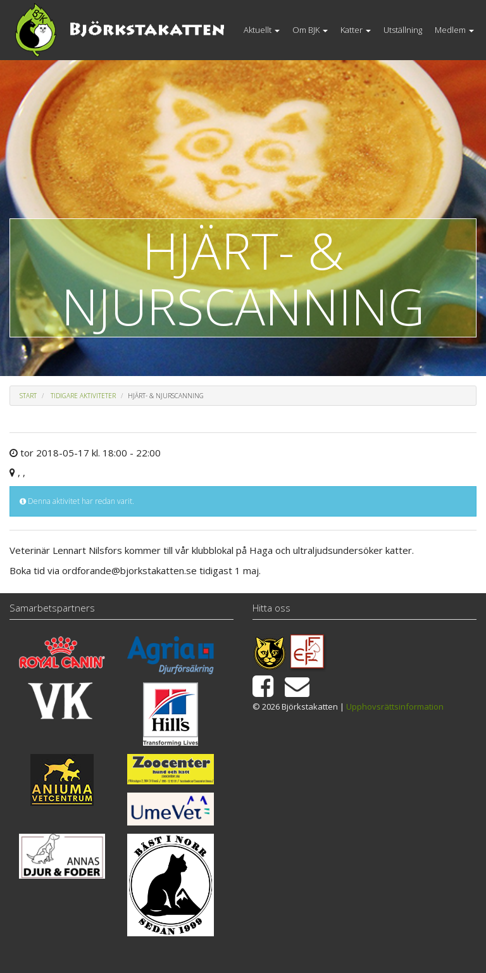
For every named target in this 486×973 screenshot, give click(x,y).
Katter (355, 29)
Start (28, 395)
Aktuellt (262, 29)
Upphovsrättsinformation (395, 706)
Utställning (402, 29)
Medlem (454, 29)
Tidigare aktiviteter (83, 395)
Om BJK (310, 29)
